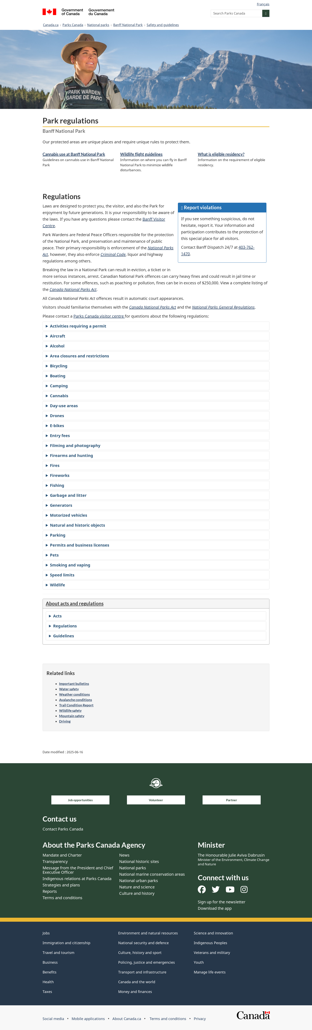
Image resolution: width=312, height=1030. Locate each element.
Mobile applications (88, 1018)
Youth (199, 962)
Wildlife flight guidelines (141, 154)
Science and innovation (213, 933)
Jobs (46, 933)
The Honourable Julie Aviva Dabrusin (233, 859)
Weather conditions (74, 694)
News (124, 855)
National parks (98, 25)
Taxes (47, 991)
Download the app (215, 908)
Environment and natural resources (148, 933)
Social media (53, 1018)
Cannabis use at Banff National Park (74, 154)
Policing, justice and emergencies (146, 962)
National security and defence (143, 942)
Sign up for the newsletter (221, 902)
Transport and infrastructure (142, 972)
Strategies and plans (61, 885)
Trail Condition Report (76, 705)
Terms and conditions (62, 897)
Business (50, 962)
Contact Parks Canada (63, 829)
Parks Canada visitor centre (99, 316)
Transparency (55, 861)
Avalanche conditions (75, 700)
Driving (65, 721)
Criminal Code (113, 254)
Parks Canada (72, 25)
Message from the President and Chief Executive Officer (78, 870)
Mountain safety (71, 716)
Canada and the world (136, 981)
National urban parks (138, 880)
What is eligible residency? (221, 154)
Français (263, 4)
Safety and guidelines (163, 25)
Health (48, 981)
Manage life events (210, 972)
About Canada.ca (126, 1018)
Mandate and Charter (62, 855)
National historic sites (139, 861)
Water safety (69, 689)
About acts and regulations (74, 603)
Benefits (50, 972)
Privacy (200, 1018)
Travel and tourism (58, 952)
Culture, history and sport (140, 952)
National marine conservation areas (152, 874)
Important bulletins (74, 684)
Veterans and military (212, 952)
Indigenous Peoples (210, 942)
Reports (50, 891)
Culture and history (136, 893)
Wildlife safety (70, 710)
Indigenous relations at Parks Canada (77, 878)
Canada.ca (50, 25)
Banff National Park (128, 25)
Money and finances (135, 991)
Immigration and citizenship (66, 942)
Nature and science (137, 887)
